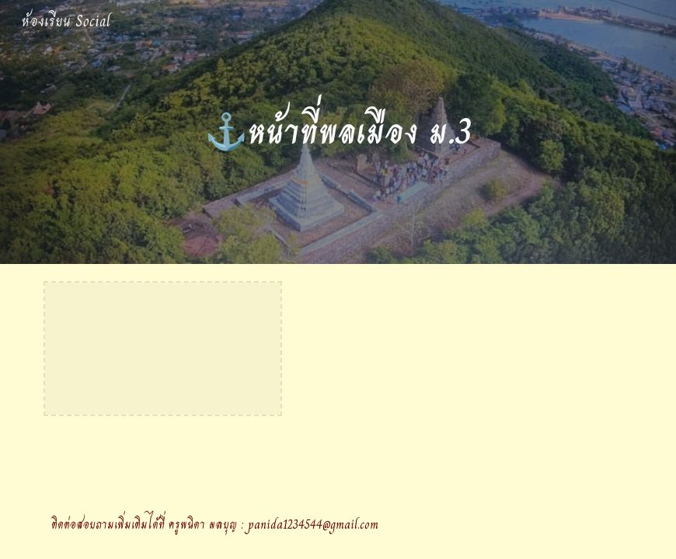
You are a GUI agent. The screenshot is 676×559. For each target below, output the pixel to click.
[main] (338, 132)
